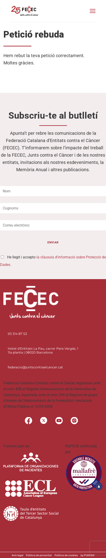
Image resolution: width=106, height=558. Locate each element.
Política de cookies (66, 555)
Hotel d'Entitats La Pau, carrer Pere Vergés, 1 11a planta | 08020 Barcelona (43, 350)
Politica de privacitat (39, 555)
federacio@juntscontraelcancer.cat (35, 367)
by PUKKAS (87, 555)
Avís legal (17, 555)
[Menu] (92, 11)
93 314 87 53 (17, 334)
